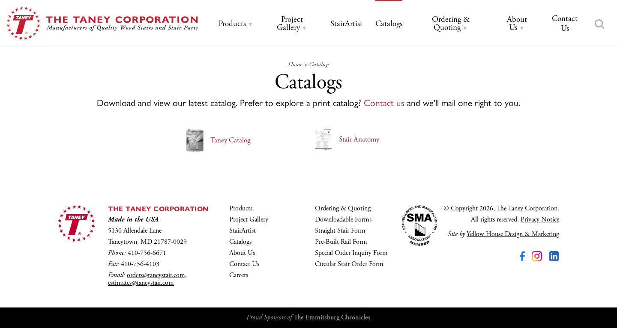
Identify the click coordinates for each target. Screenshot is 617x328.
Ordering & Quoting (343, 208)
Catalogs (240, 241)
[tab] (236, 24)
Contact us (384, 102)
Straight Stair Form (340, 230)
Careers (238, 275)
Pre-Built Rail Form (341, 241)
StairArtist (242, 230)
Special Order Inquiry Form (351, 252)
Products (240, 208)
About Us (242, 252)
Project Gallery (248, 219)
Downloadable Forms (343, 219)
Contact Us (244, 264)
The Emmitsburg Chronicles (332, 317)
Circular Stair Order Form (349, 264)
